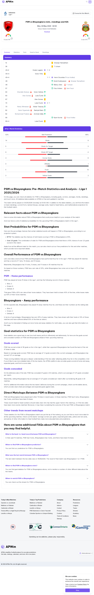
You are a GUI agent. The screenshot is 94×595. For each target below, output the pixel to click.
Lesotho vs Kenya (6, 513)
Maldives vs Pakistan (7, 505)
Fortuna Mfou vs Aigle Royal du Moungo (13, 510)
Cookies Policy (82, 584)
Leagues (75, 505)
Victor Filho (39, 74)
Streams (75, 510)
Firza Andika (70, 77)
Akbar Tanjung (38, 107)
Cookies (59, 513)
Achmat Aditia (38, 114)
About (58, 503)
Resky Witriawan (23, 107)
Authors (59, 505)
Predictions (76, 503)
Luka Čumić (39, 96)
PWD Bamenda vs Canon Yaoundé (40, 510)
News (74, 516)
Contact (59, 508)
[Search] (86, 2)
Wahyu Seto (58, 85)
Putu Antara (58, 88)
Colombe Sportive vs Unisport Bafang (41, 513)
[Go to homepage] (7, 2)
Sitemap (59, 518)
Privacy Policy (61, 510)
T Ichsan (57, 66)
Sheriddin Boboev (23, 92)
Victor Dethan (38, 92)
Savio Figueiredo (24, 110)
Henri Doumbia (59, 77)
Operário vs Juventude (8, 503)
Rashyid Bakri (38, 110)
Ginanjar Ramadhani (61, 63)
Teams (75, 508)
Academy (76, 513)
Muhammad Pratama (22, 114)
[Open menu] (90, 2)
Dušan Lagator (38, 70)
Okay (77, 590)
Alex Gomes (26, 96)
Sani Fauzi (70, 88)
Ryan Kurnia (58, 117)
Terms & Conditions (63, 516)
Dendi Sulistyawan (60, 81)
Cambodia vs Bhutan (7, 508)
